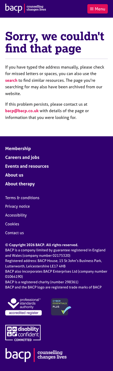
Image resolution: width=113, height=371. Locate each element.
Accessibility (16, 215)
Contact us (14, 232)
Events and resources (27, 166)
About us (14, 175)
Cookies (12, 223)
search (11, 80)
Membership (18, 148)
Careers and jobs (22, 157)
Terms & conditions (22, 197)
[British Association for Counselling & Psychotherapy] (25, 9)
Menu (97, 8)
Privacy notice (17, 206)
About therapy (20, 183)
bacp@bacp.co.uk (22, 110)
